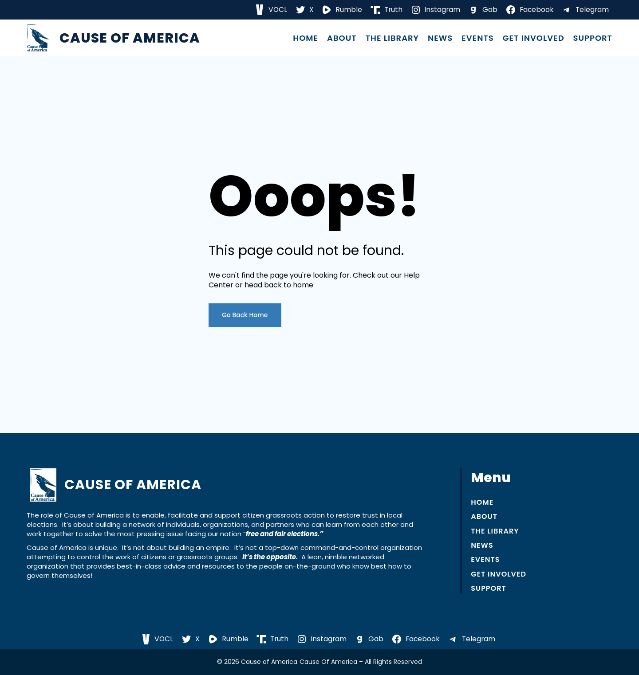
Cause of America (129, 38)
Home (305, 38)
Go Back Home (245, 314)
